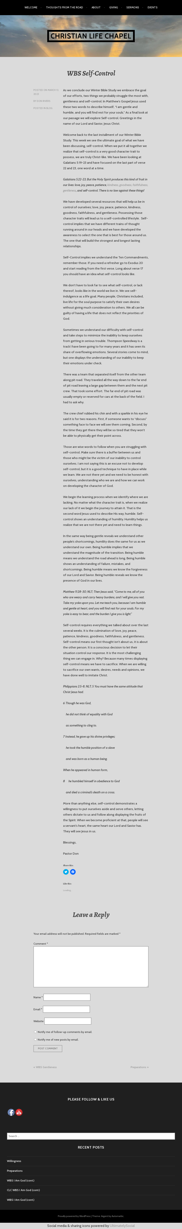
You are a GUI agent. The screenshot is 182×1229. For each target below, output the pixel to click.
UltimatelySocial (122, 1226)
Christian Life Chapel (91, 36)
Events (153, 7)
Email (37, 1009)
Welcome (31, 7)
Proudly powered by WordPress (74, 1216)
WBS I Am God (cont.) (20, 1180)
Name (38, 997)
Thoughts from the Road (64, 7)
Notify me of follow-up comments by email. (65, 1032)
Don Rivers (43, 101)
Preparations (138, 1067)
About (96, 7)
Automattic (118, 1216)
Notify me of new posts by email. (58, 1039)
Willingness (14, 1161)
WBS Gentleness (46, 1067)
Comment (40, 943)
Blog (49, 108)
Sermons (132, 7)
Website (38, 1021)
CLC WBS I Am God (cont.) (23, 1190)
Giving (113, 7)
